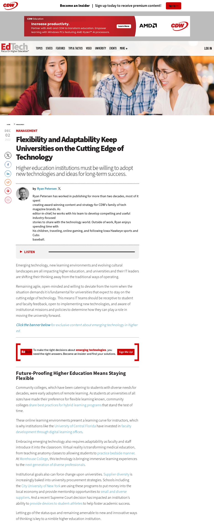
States (49, 48)
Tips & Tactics (75, 48)
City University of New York (40, 485)
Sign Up (172, 5)
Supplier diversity (116, 474)
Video (89, 48)
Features (60, 48)
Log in (208, 48)
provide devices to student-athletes (56, 503)
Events (112, 48)
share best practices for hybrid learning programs (65, 405)
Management (20, 124)
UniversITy (100, 48)
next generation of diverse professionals (55, 464)
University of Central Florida (75, 426)
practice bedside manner (115, 453)
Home (8, 124)
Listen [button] (29, 252)
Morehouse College (34, 458)
